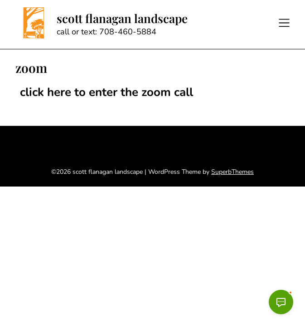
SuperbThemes (232, 172)
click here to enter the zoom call (106, 92)
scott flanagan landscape (122, 18)
